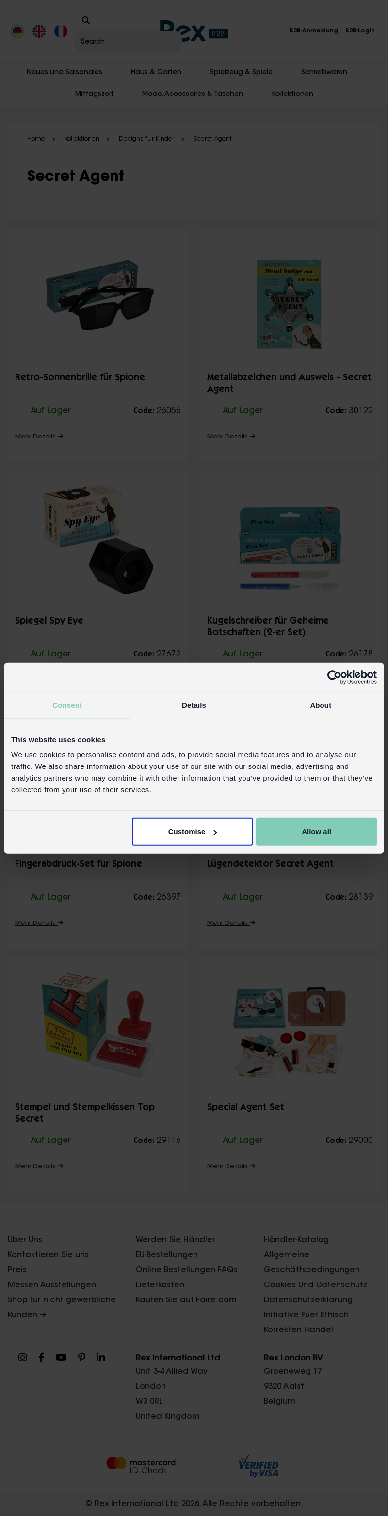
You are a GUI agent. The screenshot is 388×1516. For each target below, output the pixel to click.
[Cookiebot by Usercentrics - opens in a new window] (334, 677)
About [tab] (320, 705)
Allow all (316, 832)
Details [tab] (194, 705)
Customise (192, 832)
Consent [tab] (67, 705)
